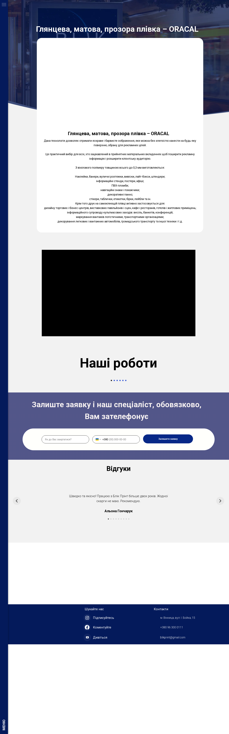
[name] (65, 529)
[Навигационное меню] (4, 4)
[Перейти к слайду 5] (123, 470)
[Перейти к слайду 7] (123, 608)
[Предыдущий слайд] (22, 420)
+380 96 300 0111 (171, 717)
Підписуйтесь (103, 707)
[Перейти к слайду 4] (120, 470)
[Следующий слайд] (215, 420)
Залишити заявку (168, 528)
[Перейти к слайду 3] (117, 470)
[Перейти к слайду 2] (114, 470)
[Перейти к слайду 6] (125, 470)
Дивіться (100, 727)
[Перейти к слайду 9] (128, 608)
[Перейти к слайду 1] (111, 470)
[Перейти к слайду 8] (126, 608)
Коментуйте (102, 717)
